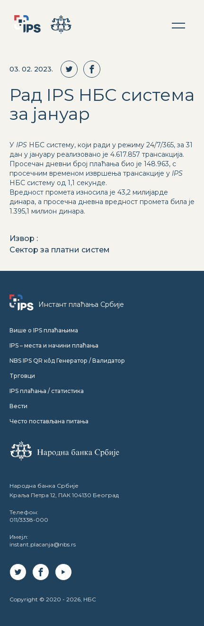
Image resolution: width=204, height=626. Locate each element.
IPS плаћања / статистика (46, 390)
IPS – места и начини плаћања (53, 345)
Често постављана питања (49, 421)
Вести (18, 406)
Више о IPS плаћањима (43, 330)
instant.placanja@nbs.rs (42, 544)
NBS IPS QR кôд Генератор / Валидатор (67, 360)
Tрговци (22, 375)
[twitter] (72, 69)
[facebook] (94, 69)
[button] (178, 25)
